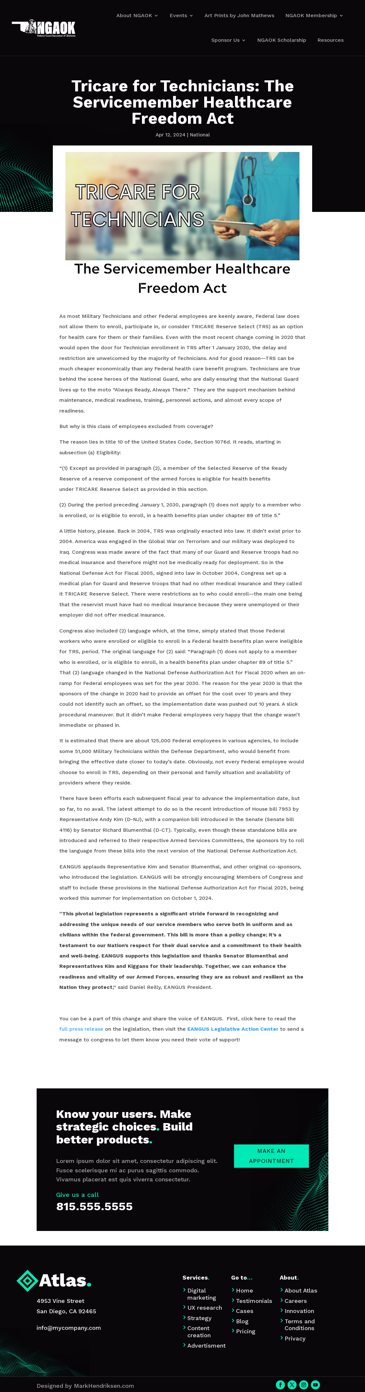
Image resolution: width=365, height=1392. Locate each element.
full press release (81, 1029)
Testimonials (254, 1300)
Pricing (245, 1331)
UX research (204, 1307)
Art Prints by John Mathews (239, 15)
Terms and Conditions (300, 1325)
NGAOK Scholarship (281, 40)
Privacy (295, 1338)
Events (178, 15)
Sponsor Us (225, 40)
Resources (330, 40)
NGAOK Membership (311, 15)
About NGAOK (134, 15)
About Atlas (301, 1290)
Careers (296, 1300)
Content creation (199, 1332)
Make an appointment (271, 1211)
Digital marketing (201, 1294)
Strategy (199, 1318)
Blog (242, 1321)
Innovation (299, 1310)
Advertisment (206, 1345)
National (200, 135)
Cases (244, 1310)
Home (244, 1290)
